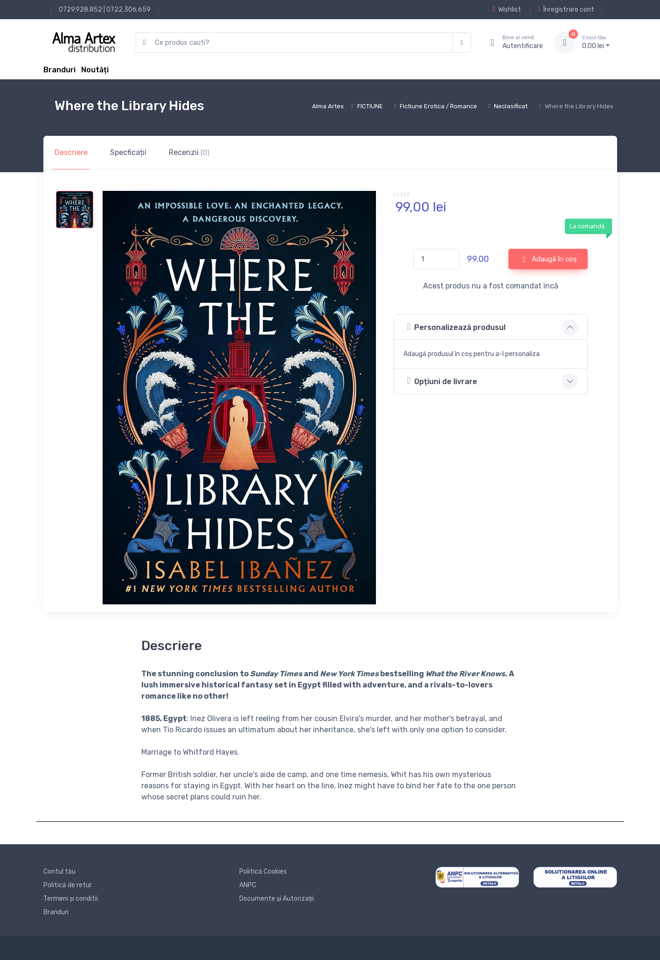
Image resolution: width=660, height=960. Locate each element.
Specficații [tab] (128, 152)
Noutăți (95, 69)
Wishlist (507, 9)
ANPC (247, 885)
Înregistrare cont (566, 9)
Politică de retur (67, 885)
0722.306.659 (128, 10)
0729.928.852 (80, 10)
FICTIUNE (370, 106)
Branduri (59, 69)
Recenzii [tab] (189, 152)
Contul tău (59, 872)
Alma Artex (328, 106)
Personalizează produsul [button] (456, 326)
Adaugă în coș (550, 259)
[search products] (294, 42)
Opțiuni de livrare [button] (442, 380)
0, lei (596, 42)
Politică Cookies (263, 872)
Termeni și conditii (70, 899)
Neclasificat (511, 106)
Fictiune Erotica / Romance (438, 106)
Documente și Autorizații (276, 899)
